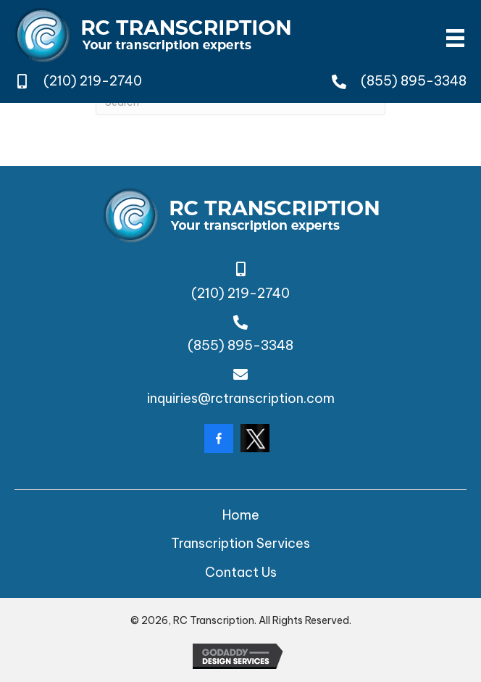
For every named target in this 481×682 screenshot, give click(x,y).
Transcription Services (240, 543)
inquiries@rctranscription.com (241, 398)
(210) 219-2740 (92, 80)
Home (240, 515)
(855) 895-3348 (414, 80)
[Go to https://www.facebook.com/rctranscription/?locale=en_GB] (218, 438)
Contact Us (241, 572)
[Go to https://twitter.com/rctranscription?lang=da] (254, 438)
